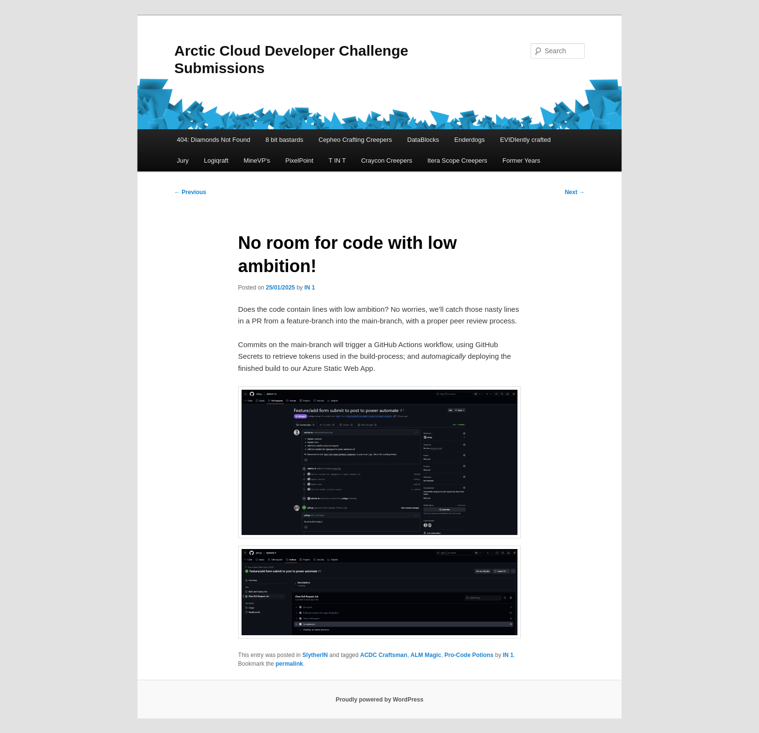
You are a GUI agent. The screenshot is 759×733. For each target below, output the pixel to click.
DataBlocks (423, 139)
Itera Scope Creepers (457, 160)
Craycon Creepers (386, 160)
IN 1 (309, 287)
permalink (289, 663)
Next (575, 192)
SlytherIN (315, 655)
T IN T (337, 160)
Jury (183, 160)
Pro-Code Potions (468, 655)
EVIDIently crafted (525, 139)
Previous (190, 192)
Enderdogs (470, 139)
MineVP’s (256, 160)
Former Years (521, 160)
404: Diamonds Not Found (213, 139)
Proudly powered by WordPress (379, 699)
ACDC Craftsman (383, 655)
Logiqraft (216, 160)
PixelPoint (300, 160)
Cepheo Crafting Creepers (355, 139)
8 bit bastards (284, 139)
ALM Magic (425, 655)
